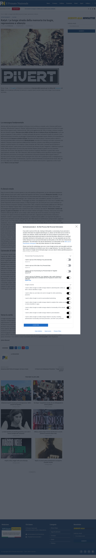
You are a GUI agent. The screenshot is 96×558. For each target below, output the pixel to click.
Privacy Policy (57, 331)
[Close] (77, 227)
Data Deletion (38, 331)
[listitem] (48, 256)
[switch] (69, 260)
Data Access (48, 331)
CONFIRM (36, 325)
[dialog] (48, 279)
